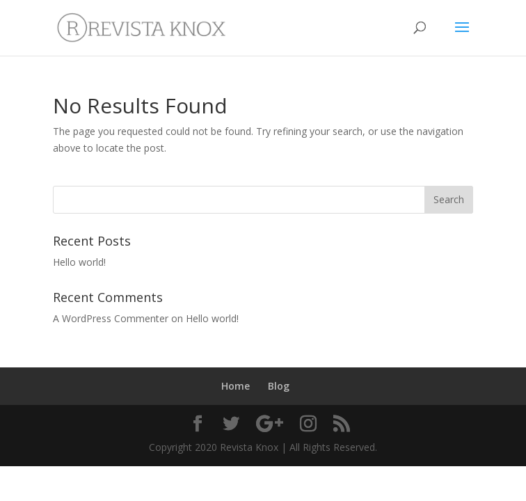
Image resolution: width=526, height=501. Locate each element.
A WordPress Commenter (110, 318)
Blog (278, 385)
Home (235, 385)
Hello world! (79, 262)
